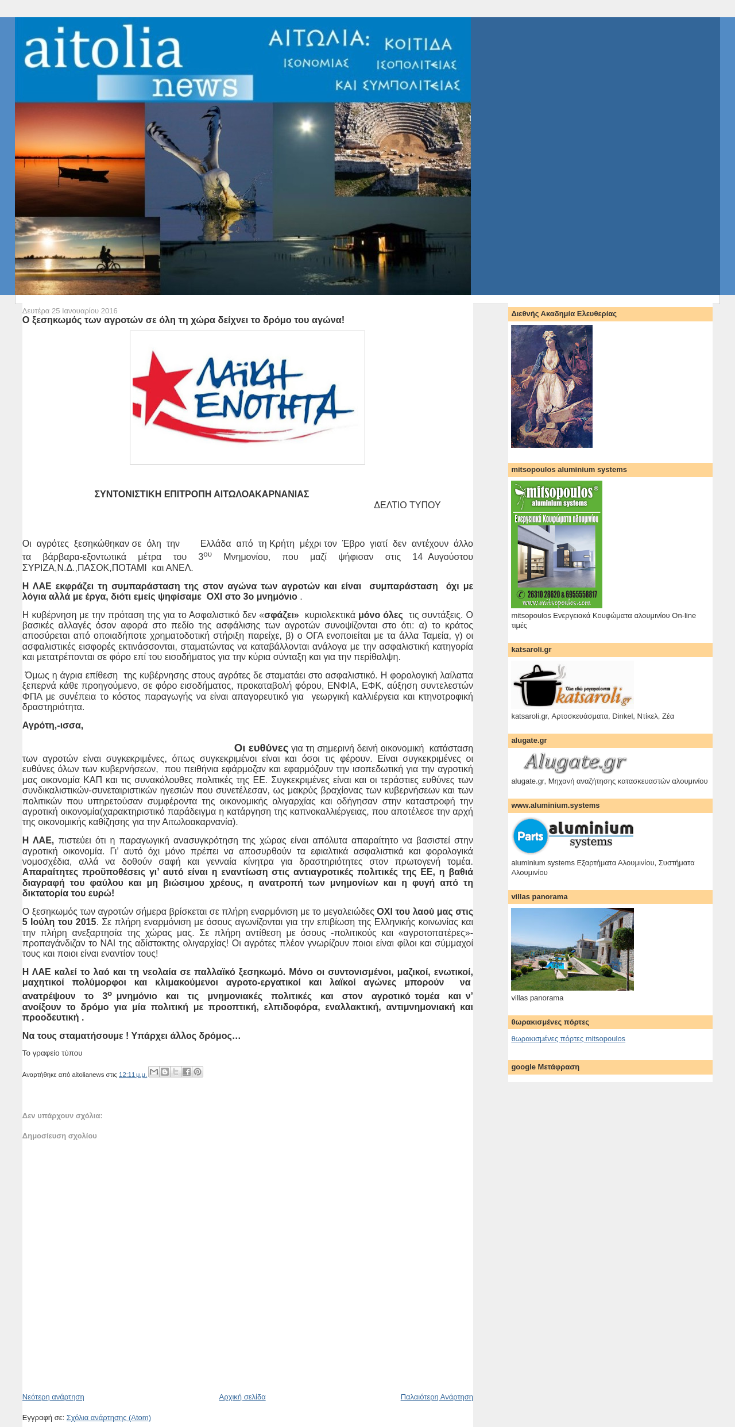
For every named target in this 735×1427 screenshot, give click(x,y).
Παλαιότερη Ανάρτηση (437, 1397)
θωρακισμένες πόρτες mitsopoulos (568, 1038)
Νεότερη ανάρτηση (53, 1397)
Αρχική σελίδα (242, 1397)
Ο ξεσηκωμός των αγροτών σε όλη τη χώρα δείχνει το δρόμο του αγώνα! (183, 319)
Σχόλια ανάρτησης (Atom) (109, 1417)
